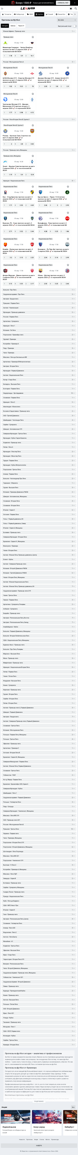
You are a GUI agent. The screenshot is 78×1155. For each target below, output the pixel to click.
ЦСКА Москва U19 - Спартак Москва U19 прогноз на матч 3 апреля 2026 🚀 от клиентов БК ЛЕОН (18, 80)
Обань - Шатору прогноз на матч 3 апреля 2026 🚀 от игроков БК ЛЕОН (52, 276)
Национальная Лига (10, 186)
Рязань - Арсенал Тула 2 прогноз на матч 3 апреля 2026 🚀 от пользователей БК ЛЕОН (17, 138)
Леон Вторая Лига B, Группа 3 (13, 125)
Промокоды (55, 1139)
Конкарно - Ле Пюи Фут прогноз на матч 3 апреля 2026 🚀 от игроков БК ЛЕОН (53, 250)
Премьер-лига (8, 37)
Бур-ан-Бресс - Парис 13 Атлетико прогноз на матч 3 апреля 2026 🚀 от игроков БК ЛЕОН (52, 199)
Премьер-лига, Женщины (12, 156)
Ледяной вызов (9, 1127)
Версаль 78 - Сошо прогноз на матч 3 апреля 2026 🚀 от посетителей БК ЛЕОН (19, 224)
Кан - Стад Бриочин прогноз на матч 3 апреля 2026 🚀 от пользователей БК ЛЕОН (17, 199)
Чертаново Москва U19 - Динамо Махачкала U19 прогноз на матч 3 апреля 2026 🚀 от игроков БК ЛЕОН (17, 106)
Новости (22, 1139)
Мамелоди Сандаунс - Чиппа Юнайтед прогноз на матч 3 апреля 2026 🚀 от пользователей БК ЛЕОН (17, 49)
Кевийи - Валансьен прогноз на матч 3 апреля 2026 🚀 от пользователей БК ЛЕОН (18, 251)
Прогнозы (29, 1139)
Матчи (48, 1139)
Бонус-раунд (39, 1127)
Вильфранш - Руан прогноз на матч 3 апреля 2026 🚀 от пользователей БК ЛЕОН (52, 225)
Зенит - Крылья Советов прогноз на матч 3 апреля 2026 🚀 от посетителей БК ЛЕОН (19, 168)
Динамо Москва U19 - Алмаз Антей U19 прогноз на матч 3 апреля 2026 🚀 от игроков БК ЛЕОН (53, 80)
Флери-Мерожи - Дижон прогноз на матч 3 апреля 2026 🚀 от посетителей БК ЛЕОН (19, 277)
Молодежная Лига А (10, 68)
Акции (36, 1139)
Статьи (42, 1139)
